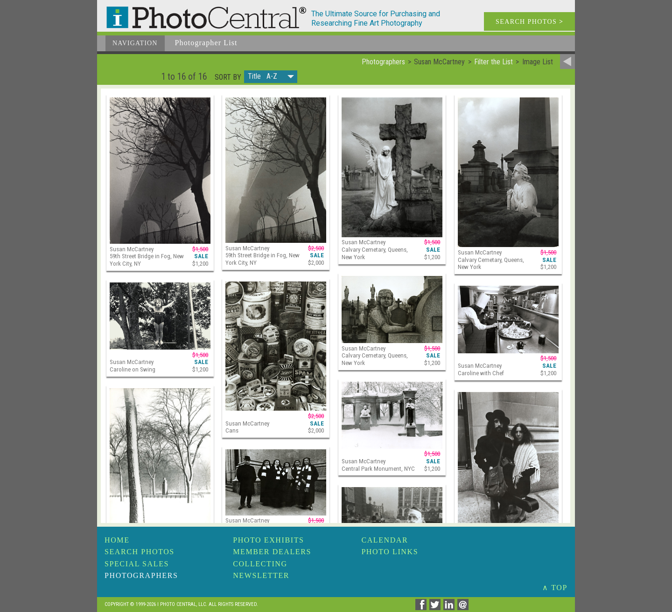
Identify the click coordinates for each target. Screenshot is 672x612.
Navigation (135, 43)
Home (117, 540)
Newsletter (261, 575)
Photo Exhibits (268, 540)
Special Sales (137, 564)
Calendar (384, 540)
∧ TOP (554, 587)
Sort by (228, 77)
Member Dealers (272, 552)
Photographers (141, 575)
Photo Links (389, 552)
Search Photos (140, 552)
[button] (270, 76)
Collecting (260, 564)
